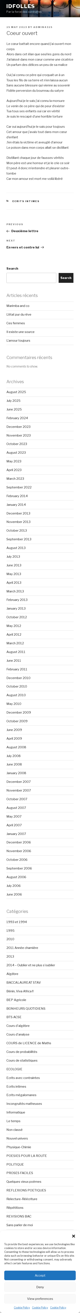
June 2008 (14, 764)
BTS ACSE (14, 1017)
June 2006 (14, 894)
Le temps (13, 1121)
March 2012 (15, 643)
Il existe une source (20, 332)
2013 (10, 956)
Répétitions (14, 1208)
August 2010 (16, 695)
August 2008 (16, 747)
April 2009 (14, 738)
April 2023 (14, 470)
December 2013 (18, 513)
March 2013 (15, 591)
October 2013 (16, 530)
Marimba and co (17, 306)
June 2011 (13, 661)
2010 (10, 939)
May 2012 (13, 626)
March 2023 (15, 479)
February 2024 (17, 418)
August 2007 (16, 808)
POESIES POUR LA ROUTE (26, 1156)
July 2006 (13, 886)
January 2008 (16, 773)
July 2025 (13, 401)
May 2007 (14, 816)
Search (12, 268)
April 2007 (14, 825)
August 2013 (16, 548)
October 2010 (16, 686)
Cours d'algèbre (18, 1026)
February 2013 (17, 600)
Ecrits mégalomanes (21, 1095)
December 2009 (18, 712)
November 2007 (18, 790)
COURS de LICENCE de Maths (28, 1043)
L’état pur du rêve (18, 314)
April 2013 (13, 583)
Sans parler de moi (19, 1225)
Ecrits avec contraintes (23, 1078)
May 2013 (13, 574)
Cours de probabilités (21, 1052)
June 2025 (14, 409)
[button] (73, 1236)
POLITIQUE (15, 1164)
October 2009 (17, 721)
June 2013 (13, 565)
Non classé (14, 1130)
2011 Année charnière (22, 948)
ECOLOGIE (14, 1069)
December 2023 (18, 427)
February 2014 (17, 496)
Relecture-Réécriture (21, 1199)
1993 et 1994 (16, 922)
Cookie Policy (22, 1307)
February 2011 (16, 669)
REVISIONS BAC (18, 1216)
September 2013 (18, 539)
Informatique (15, 1112)
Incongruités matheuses (24, 1104)
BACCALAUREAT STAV (23, 982)
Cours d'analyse (17, 1034)
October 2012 (16, 617)
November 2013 (18, 522)
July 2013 (13, 557)
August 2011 (15, 652)
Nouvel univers (17, 1138)
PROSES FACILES (19, 1173)
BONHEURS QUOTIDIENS (25, 1009)
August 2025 (16, 392)
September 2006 (19, 868)
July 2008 (13, 756)
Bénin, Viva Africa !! (19, 991)
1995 (10, 931)
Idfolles (20, 6)
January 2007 (16, 834)
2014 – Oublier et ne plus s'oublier (30, 965)
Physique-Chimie (18, 1147)
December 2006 (18, 842)
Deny (40, 1287)
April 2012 (13, 634)
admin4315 (42, 27)
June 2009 (14, 730)
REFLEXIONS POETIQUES (26, 1190)
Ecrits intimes (26, 201)
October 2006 (17, 860)
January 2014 (16, 505)
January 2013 (16, 608)
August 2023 (16, 453)
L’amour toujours (18, 340)
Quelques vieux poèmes (23, 1182)
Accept (40, 1275)
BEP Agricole (16, 1000)
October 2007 (16, 799)
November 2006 (18, 851)
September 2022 (19, 487)
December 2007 (18, 782)
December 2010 (18, 678)
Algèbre (12, 974)
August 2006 (16, 877)
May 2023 (13, 461)
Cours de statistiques (22, 1060)
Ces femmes (15, 323)
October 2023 (16, 444)
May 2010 (13, 704)
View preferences (40, 1299)
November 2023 (18, 435)
